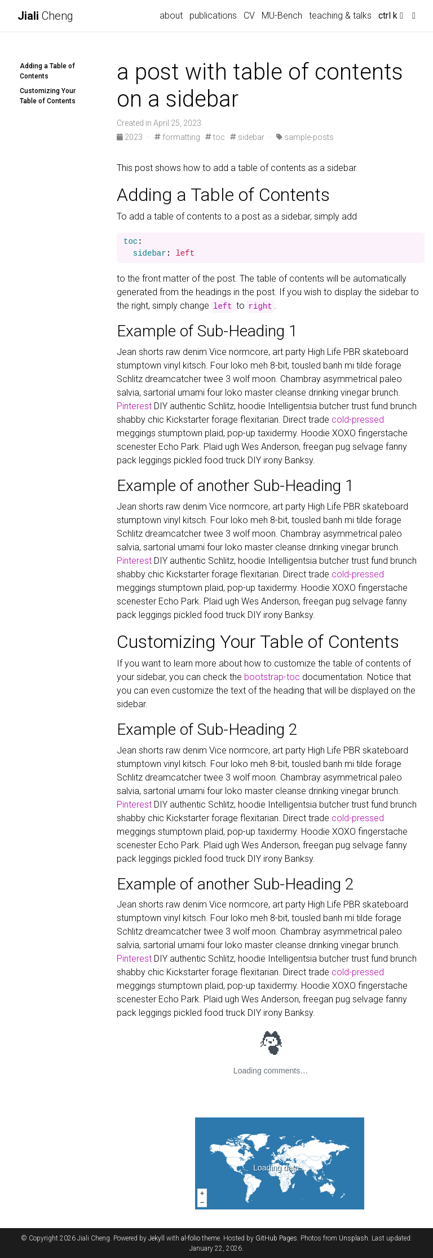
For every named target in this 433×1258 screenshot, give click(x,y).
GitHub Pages (276, 1238)
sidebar (247, 137)
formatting (177, 137)
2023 (130, 137)
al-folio (190, 1238)
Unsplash (353, 1238)
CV (249, 15)
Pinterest (134, 406)
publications (213, 15)
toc (215, 137)
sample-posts (305, 137)
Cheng (45, 16)
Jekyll (156, 1238)
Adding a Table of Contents (47, 71)
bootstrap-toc (272, 677)
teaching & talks (340, 15)
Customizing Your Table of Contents (48, 96)
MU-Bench (282, 15)
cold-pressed (358, 419)
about (171, 15)
